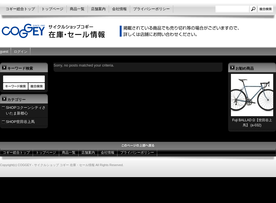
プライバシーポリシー (151, 9)
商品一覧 (77, 9)
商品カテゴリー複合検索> (36, 86)
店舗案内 (98, 9)
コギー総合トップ (20, 9)
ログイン (20, 52)
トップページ (52, 9)
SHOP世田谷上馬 (20, 122)
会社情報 (119, 9)
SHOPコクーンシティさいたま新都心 (26, 110)
